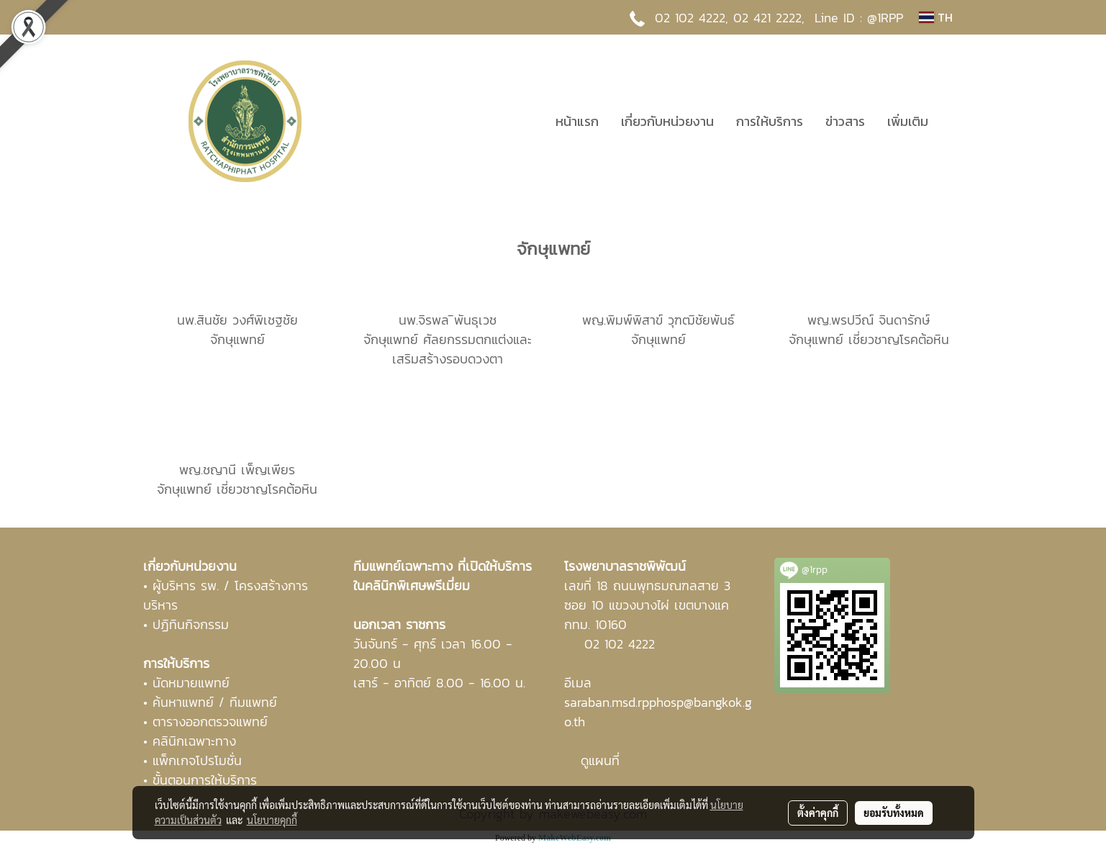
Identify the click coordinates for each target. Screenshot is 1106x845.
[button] (952, 121)
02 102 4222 (619, 644)
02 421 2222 (767, 17)
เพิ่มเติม (907, 121)
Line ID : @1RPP (859, 17)
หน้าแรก (577, 121)
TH (935, 17)
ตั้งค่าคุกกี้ (817, 812)
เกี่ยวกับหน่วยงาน (667, 121)
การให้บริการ (769, 121)
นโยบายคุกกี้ (272, 819)
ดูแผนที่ (600, 760)
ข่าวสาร (845, 121)
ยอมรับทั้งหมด (894, 812)
